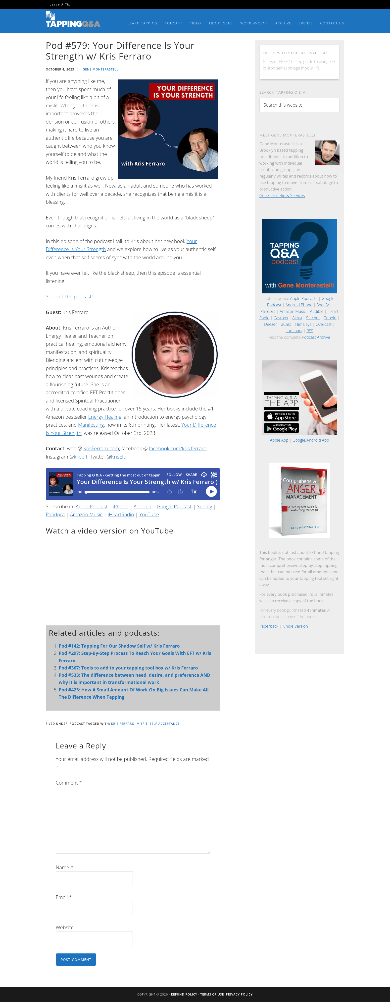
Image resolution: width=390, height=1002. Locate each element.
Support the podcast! (69, 296)
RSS (309, 331)
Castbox (281, 318)
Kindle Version (295, 626)
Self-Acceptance (165, 724)
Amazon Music (86, 514)
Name (64, 867)
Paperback (268, 626)
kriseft (81, 456)
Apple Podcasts (303, 298)
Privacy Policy (239, 994)
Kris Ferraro (123, 724)
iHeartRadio (121, 514)
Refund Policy (184, 994)
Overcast (324, 324)
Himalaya (303, 324)
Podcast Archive (316, 337)
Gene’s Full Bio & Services (282, 195)
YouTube (149, 514)
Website (65, 927)
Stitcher (313, 318)
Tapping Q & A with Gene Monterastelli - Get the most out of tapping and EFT (73, 19)
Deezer (270, 324)
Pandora (55, 514)
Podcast (77, 724)
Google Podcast (174, 506)
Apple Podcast (91, 506)
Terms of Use (212, 994)
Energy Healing (104, 416)
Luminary (294, 331)
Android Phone (299, 305)
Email (64, 897)
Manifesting (91, 424)
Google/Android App (310, 440)
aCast (286, 324)
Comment (69, 782)
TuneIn (330, 318)
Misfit (142, 724)
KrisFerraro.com (101, 448)
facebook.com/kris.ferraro (177, 448)
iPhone (120, 506)
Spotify (204, 506)
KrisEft (118, 456)
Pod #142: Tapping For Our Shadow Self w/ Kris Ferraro (119, 646)
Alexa (297, 318)
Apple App (279, 440)
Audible (316, 311)
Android (142, 506)
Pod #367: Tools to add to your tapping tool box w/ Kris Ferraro (128, 668)
